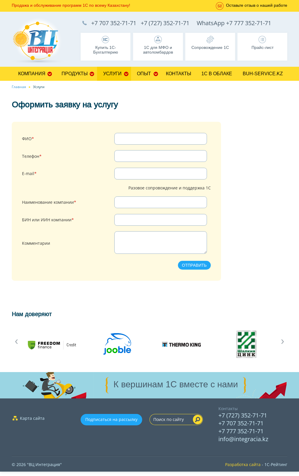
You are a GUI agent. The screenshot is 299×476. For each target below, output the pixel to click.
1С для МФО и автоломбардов (158, 49)
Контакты (178, 73)
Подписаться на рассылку (111, 424)
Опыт (144, 73)
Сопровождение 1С (210, 47)
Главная (19, 86)
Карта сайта (32, 422)
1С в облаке (216, 73)
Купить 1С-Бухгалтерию (105, 49)
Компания (31, 73)
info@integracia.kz (243, 443)
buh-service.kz (263, 73)
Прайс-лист (262, 47)
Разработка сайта (243, 469)
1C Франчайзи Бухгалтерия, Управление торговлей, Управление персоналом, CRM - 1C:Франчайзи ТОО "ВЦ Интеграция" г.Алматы (41, 41)
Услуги (112, 73)
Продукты (75, 73)
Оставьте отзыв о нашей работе (256, 5)
